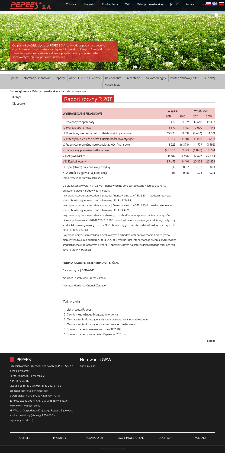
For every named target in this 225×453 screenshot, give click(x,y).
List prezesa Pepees (79, 309)
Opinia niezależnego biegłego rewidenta (92, 314)
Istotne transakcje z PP (184, 78)
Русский (221, 3)
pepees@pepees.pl (19, 390)
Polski (208, 3)
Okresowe (79, 91)
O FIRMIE (24, 437)
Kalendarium (113, 78)
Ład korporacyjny (155, 78)
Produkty (89, 4)
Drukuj (211, 341)
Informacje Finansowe (36, 78)
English (215, 3)
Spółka (14, 78)
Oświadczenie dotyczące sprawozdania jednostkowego (101, 324)
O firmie (71, 4)
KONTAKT (200, 437)
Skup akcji (209, 78)
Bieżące (17, 97)
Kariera (189, 4)
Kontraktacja (110, 4)
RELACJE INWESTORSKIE (130, 437)
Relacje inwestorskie (150, 4)
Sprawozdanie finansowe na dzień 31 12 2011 (94, 329)
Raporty (60, 78)
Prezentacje (133, 78)
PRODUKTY (59, 437)
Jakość (174, 4)
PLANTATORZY (94, 437)
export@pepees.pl (39, 390)
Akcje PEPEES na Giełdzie (85, 78)
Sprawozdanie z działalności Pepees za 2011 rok (96, 334)
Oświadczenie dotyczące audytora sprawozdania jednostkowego (107, 319)
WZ (127, 4)
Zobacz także (112, 85)
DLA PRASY (165, 437)
